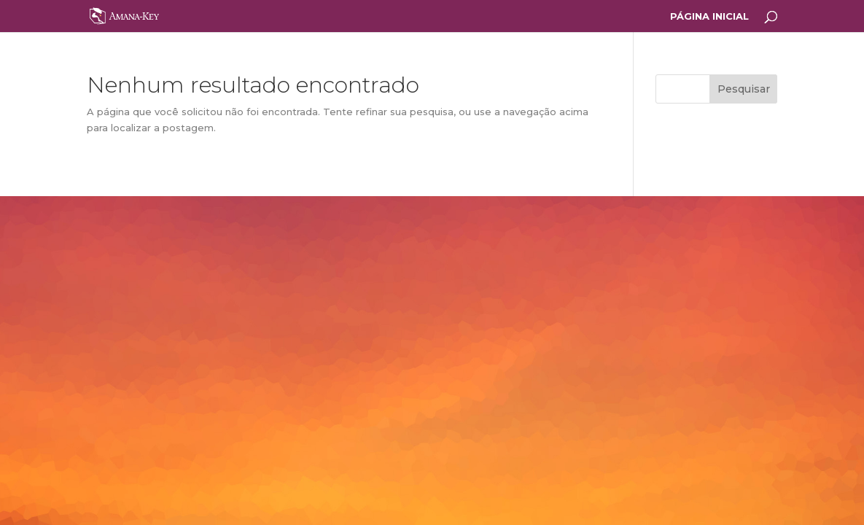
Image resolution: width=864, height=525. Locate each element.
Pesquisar (743, 89)
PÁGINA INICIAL (709, 16)
